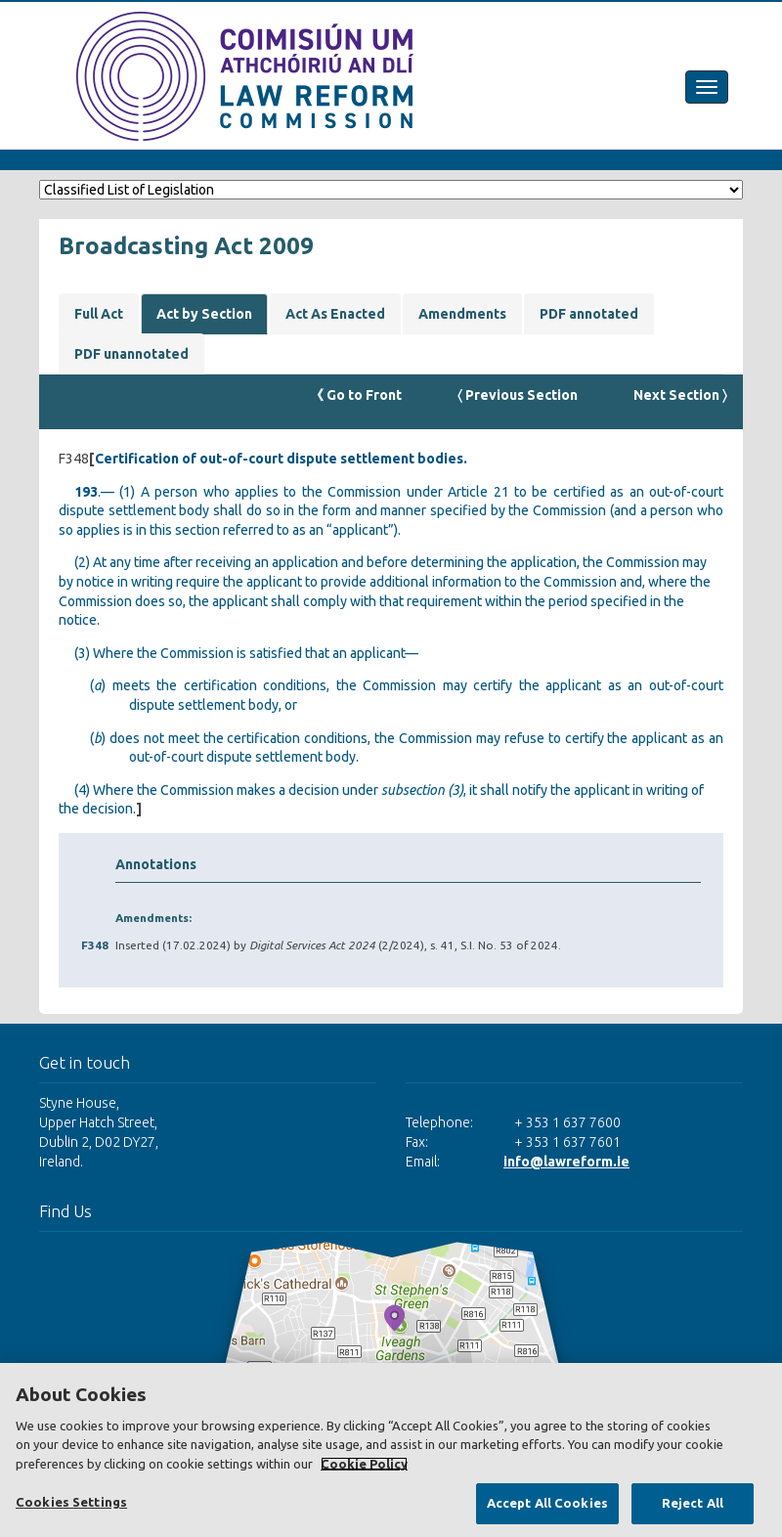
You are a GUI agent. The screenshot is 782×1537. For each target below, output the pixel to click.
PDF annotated (589, 314)
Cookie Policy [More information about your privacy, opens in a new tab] (364, 1464)
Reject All (692, 1503)
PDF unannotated (131, 354)
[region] (391, 1450)
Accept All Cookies (547, 1503)
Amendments (462, 314)
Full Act (98, 314)
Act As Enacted (335, 314)
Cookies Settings (71, 1502)
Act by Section (204, 314)
